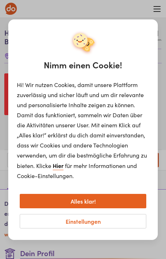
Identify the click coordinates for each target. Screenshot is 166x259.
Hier (58, 165)
